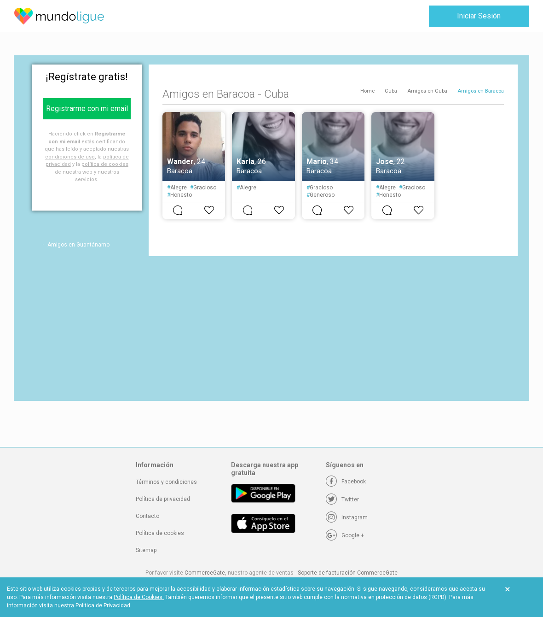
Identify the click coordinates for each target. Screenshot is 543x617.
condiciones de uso (70, 157)
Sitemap (146, 550)
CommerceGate (205, 573)
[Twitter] (342, 499)
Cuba (391, 91)
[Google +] (345, 535)
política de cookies (104, 164)
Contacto (147, 516)
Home (367, 91)
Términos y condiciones (166, 482)
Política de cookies (160, 533)
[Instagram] (347, 517)
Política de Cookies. (139, 597)
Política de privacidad (163, 499)
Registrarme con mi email (87, 108)
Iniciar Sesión (479, 16)
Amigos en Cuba (427, 91)
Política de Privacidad (102, 605)
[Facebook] (346, 481)
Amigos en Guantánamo (78, 244)
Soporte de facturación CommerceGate (348, 573)
